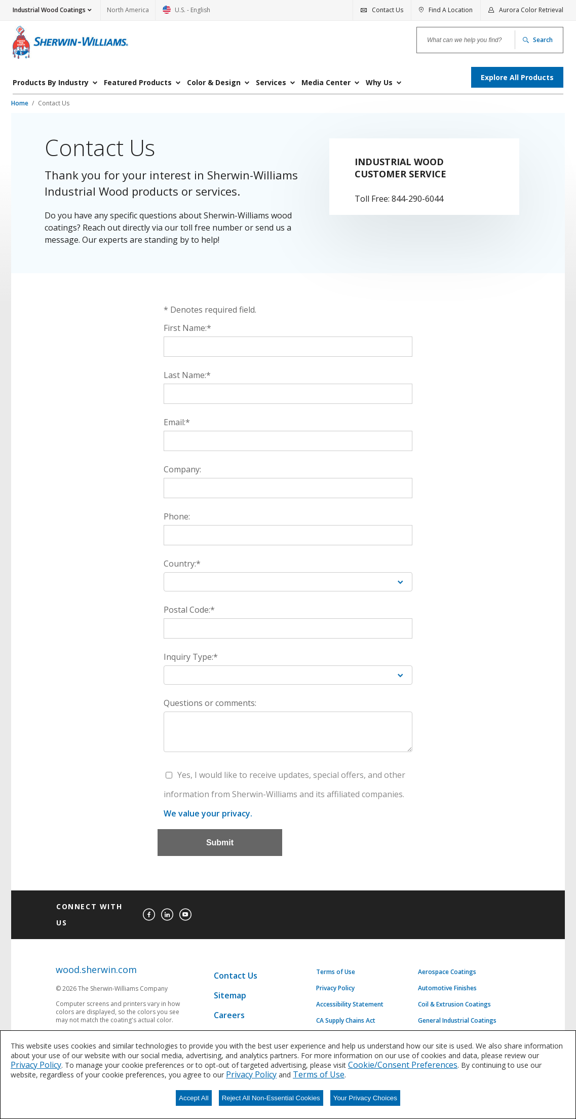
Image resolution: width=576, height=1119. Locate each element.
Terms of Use (335, 972)
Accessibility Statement (349, 1004)
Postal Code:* (189, 609)
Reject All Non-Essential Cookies (271, 1098)
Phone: (177, 516)
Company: (182, 469)
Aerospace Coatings (447, 972)
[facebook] (149, 915)
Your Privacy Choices (365, 1098)
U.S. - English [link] (186, 13)
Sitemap (230, 995)
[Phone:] (288, 535)
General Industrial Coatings (457, 1021)
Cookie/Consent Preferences (402, 1064)
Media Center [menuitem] (326, 82)
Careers (229, 1015)
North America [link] (128, 10)
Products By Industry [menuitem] (51, 82)
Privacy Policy (335, 988)
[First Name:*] (288, 347)
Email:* (177, 422)
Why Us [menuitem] (379, 82)
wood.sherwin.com (96, 970)
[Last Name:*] (288, 394)
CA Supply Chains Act (345, 1021)
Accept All (194, 1098)
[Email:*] (288, 441)
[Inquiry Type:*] (288, 675)
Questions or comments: (210, 702)
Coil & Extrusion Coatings (454, 1004)
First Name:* (187, 327)
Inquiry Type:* (191, 656)
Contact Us (53, 103)
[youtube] (185, 915)
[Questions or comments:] (288, 732)
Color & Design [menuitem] (214, 82)
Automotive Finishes (447, 988)
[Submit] (220, 842)
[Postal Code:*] (288, 628)
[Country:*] (288, 581)
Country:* (182, 563)
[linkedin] (167, 915)
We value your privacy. (208, 813)
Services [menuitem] (271, 82)
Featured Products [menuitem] (138, 82)
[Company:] (288, 488)
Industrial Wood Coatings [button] (49, 10)
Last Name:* (187, 375)
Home (20, 103)
